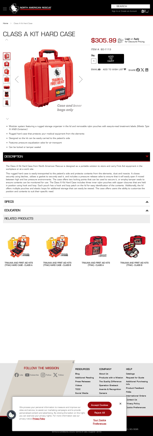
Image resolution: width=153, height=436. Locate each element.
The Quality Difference (110, 381)
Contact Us (131, 400)
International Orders (136, 396)
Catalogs (130, 374)
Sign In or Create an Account (124, 11)
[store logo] (31, 9)
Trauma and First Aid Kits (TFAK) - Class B (134, 264)
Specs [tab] (9, 201)
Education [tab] (12, 210)
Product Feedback (135, 388)
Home (5, 23)
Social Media (81, 393)
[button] (17, 79)
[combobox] (130, 6)
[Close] (120, 403)
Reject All (99, 412)
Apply (136, 39)
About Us (103, 374)
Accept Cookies (99, 405)
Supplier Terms (95, 432)
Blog (77, 374)
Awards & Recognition (110, 389)
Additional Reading (84, 378)
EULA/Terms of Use (78, 432)
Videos (78, 385)
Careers (103, 393)
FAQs (128, 392)
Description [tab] (13, 156)
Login (127, 39)
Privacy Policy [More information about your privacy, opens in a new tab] (39, 419)
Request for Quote (135, 378)
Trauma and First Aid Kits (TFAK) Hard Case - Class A (19, 264)
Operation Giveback (108, 385)
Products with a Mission (111, 378)
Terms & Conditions (60, 432)
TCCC (78, 389)
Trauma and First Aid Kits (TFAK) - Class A (96, 264)
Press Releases (82, 381)
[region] (69, 413)
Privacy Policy (133, 403)
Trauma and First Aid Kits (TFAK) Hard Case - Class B (57, 264)
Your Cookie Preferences (99, 422)
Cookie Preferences (136, 408)
